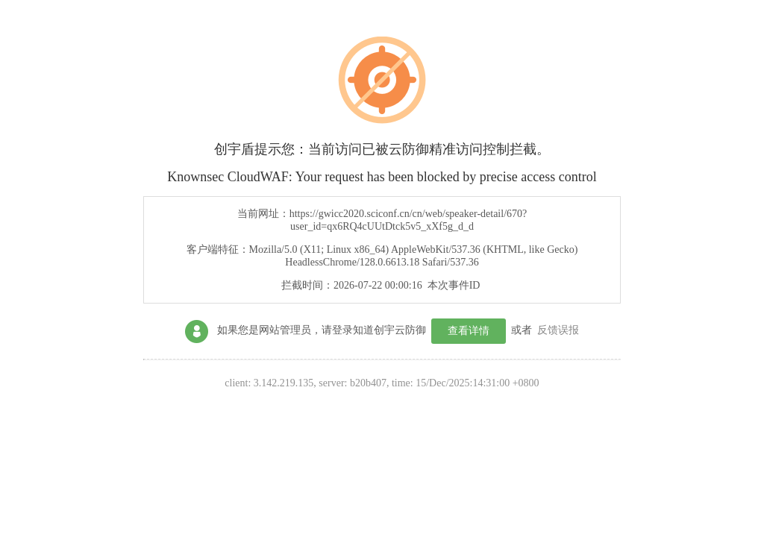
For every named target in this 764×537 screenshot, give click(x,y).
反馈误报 (558, 330)
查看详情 (468, 330)
